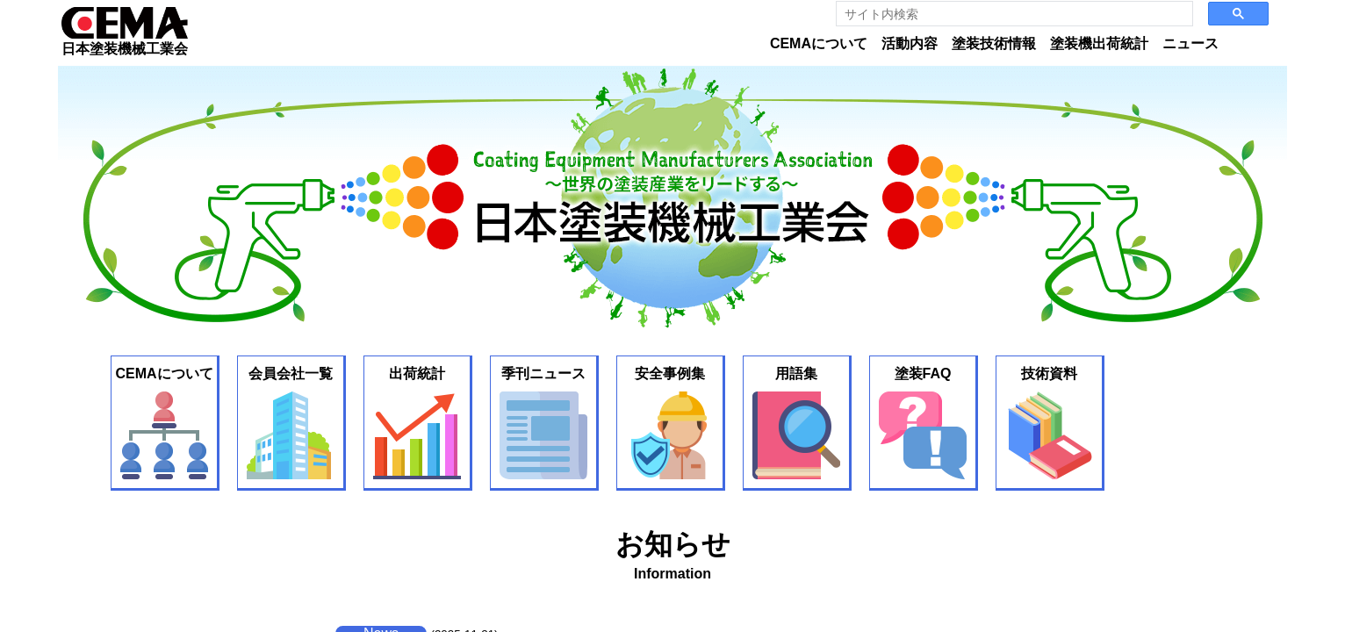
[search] (1009, 14)
